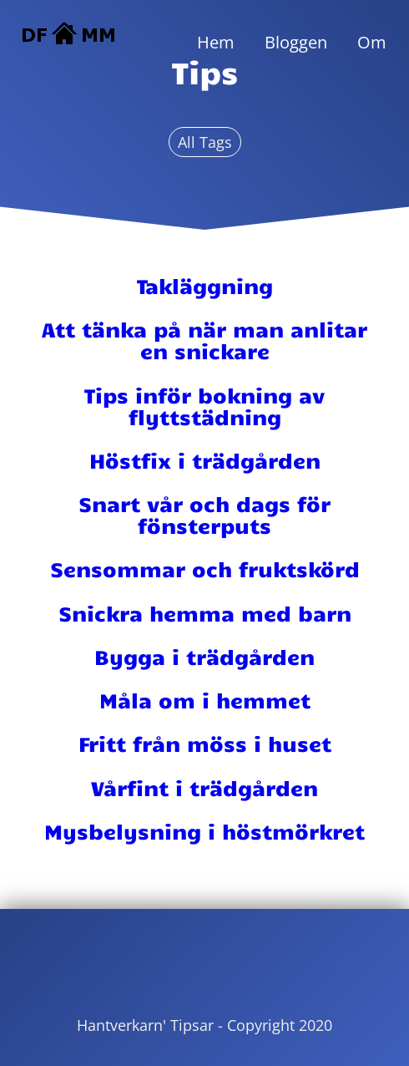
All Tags (205, 142)
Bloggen (296, 42)
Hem (216, 42)
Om (371, 42)
